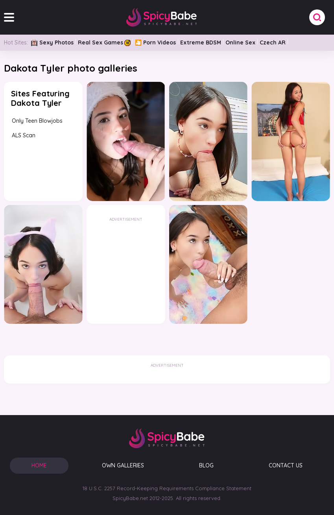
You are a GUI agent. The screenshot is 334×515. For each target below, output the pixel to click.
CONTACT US (286, 465)
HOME (39, 465)
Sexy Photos (52, 42)
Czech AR (273, 42)
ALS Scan (23, 135)
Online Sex (240, 42)
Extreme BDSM (200, 42)
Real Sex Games (104, 42)
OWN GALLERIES (123, 465)
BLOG (206, 465)
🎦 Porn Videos (155, 42)
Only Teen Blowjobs (37, 120)
